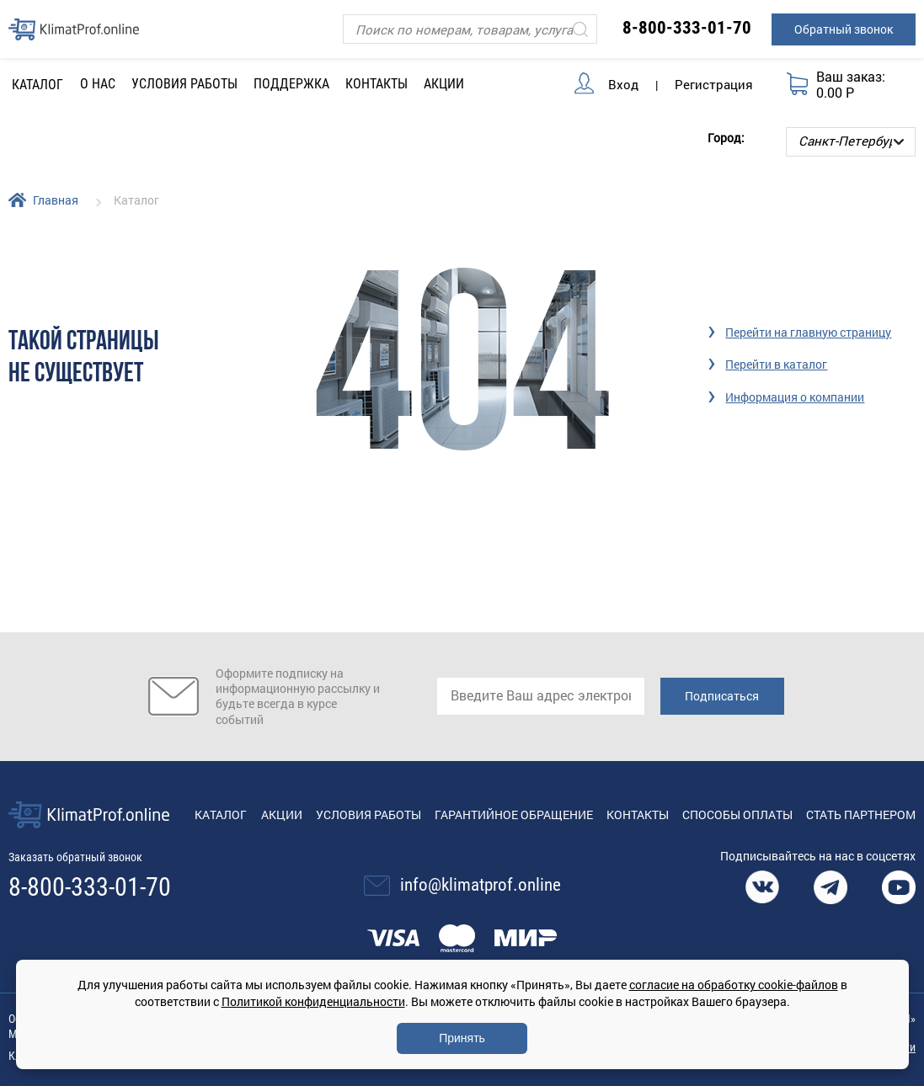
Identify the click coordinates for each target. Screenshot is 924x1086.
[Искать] (580, 29)
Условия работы (184, 84)
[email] (540, 696)
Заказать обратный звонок (75, 857)
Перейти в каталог (776, 364)
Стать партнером (861, 814)
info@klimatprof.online (480, 885)
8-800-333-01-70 (686, 28)
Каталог (221, 814)
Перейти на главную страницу (808, 332)
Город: (726, 137)
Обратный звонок (843, 29)
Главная (55, 200)
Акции (444, 84)
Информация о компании (794, 397)
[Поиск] (470, 29)
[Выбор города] (851, 142)
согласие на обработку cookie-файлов (733, 985)
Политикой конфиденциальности (313, 1001)
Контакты (376, 84)
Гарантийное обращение (514, 814)
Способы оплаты (737, 814)
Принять (462, 1038)
